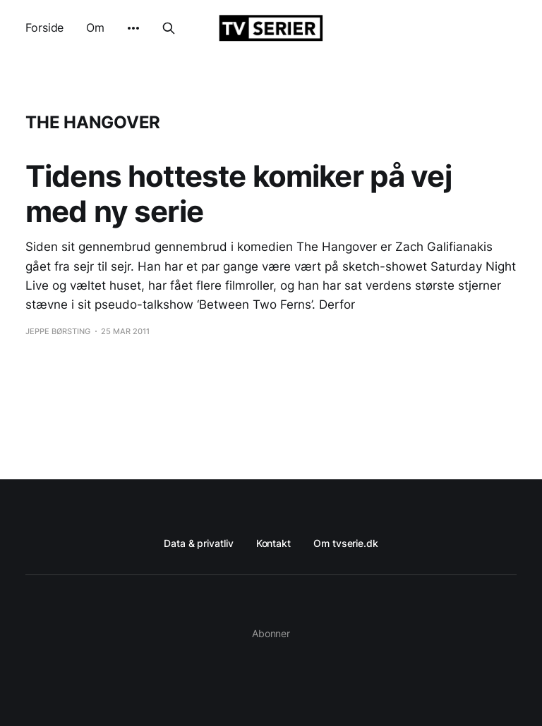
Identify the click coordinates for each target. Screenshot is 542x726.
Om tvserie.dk (345, 543)
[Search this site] (168, 28)
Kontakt (273, 543)
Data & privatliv (199, 543)
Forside (44, 27)
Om (95, 27)
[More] (133, 28)
